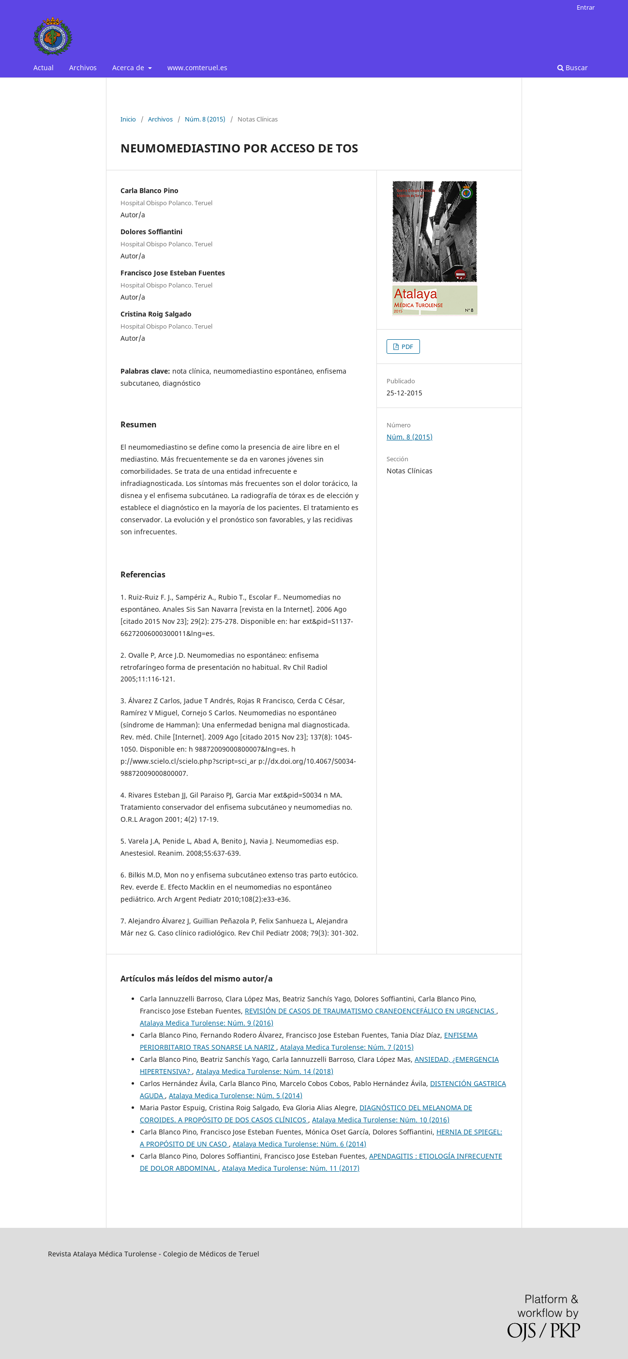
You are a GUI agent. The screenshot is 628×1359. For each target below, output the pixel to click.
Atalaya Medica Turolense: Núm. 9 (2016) (206, 1022)
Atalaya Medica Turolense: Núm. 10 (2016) (380, 1119)
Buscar (572, 67)
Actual (43, 67)
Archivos (83, 67)
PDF (406, 346)
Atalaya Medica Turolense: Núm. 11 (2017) (290, 1168)
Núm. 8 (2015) (205, 119)
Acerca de (129, 67)
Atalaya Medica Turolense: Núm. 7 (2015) (347, 1047)
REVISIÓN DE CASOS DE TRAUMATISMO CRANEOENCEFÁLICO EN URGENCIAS (370, 1010)
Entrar (586, 7)
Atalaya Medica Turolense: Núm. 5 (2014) (235, 1095)
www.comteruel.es (197, 67)
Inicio (128, 119)
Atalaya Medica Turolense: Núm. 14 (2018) (264, 1071)
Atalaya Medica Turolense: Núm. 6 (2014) (299, 1143)
